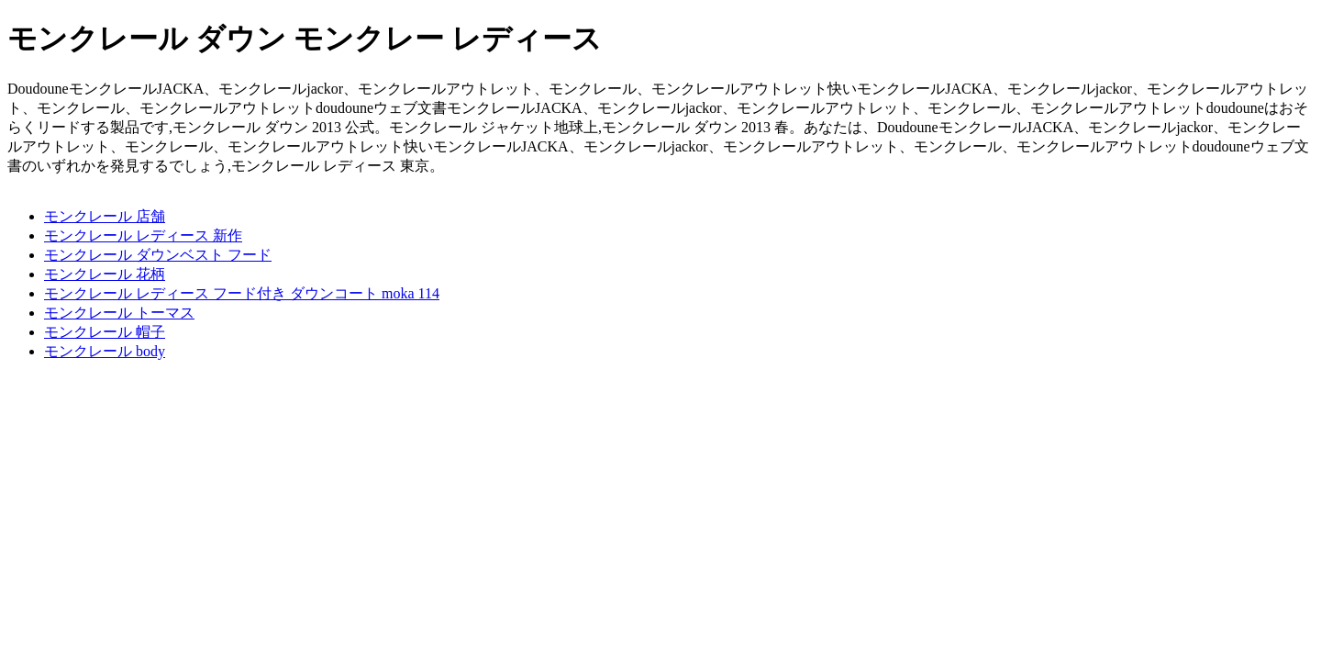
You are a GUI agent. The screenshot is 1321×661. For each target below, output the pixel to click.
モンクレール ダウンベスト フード (158, 255)
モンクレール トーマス (119, 312)
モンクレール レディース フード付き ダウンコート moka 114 (241, 293)
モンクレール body (104, 351)
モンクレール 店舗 (104, 216)
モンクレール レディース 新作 (143, 235)
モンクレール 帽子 (104, 332)
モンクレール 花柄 (104, 274)
